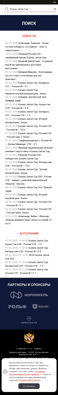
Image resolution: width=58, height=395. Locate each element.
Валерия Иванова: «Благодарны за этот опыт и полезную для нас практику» (28, 75)
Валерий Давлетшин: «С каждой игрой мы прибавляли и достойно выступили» (29, 65)
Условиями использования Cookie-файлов (27, 373)
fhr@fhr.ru (38, 349)
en (55, 2)
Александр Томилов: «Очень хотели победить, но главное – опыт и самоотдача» (27, 46)
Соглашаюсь (29, 386)
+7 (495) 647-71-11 (24, 349)
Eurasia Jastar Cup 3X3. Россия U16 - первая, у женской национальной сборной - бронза (28, 180)
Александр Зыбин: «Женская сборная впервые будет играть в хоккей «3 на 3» (28, 220)
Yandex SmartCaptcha (29, 380)
